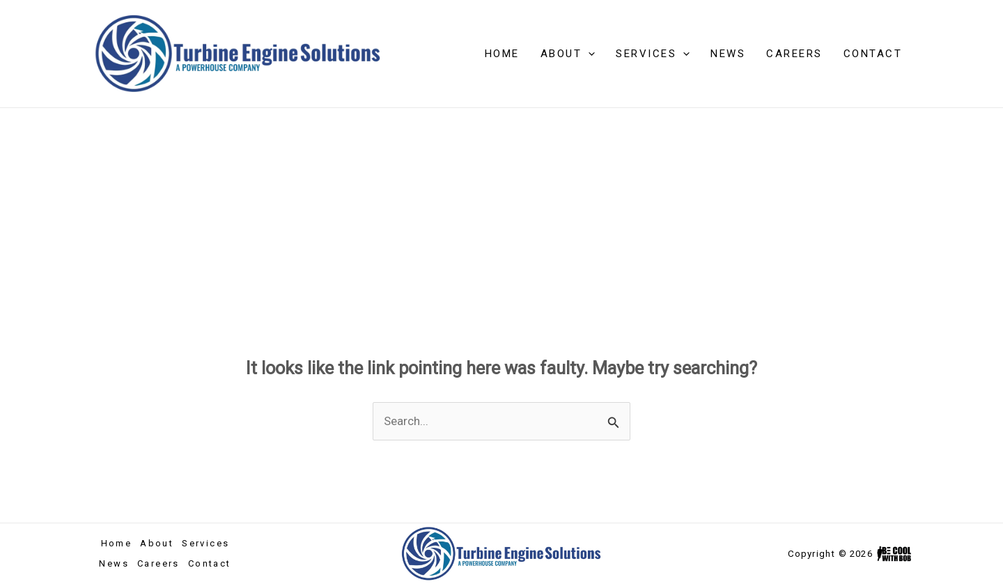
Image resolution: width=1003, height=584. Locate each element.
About (568, 54)
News (727, 53)
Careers (794, 53)
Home (502, 53)
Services (653, 54)
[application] (588, 54)
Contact (873, 53)
